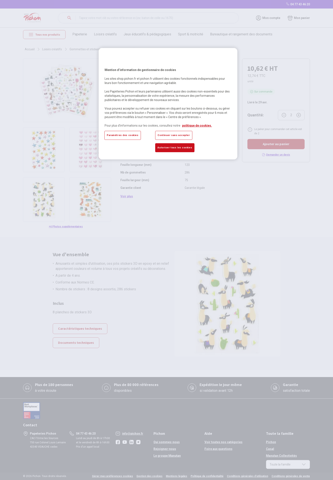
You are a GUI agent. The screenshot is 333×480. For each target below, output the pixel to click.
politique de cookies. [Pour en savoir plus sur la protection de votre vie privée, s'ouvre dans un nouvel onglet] (197, 125)
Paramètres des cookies (123, 135)
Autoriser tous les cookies (175, 147)
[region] (168, 103)
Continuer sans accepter (174, 135)
